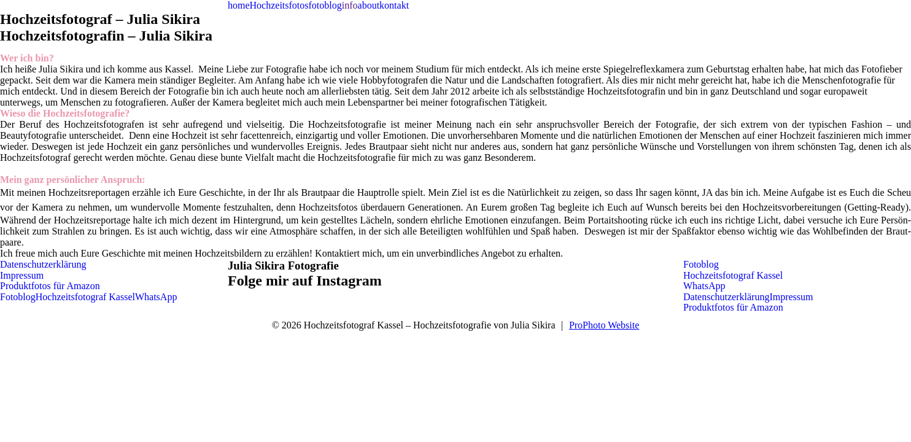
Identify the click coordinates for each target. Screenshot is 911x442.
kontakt (394, 5)
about (369, 5)
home (239, 5)
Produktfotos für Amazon (50, 286)
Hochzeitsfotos (279, 5)
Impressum (22, 275)
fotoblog (325, 5)
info (350, 5)
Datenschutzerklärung (43, 264)
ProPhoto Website (604, 325)
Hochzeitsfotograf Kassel (85, 297)
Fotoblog (18, 297)
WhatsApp (156, 297)
